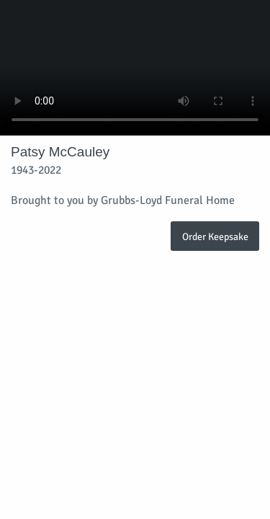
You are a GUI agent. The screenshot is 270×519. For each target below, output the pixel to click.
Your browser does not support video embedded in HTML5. (135, 68)
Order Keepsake (215, 236)
